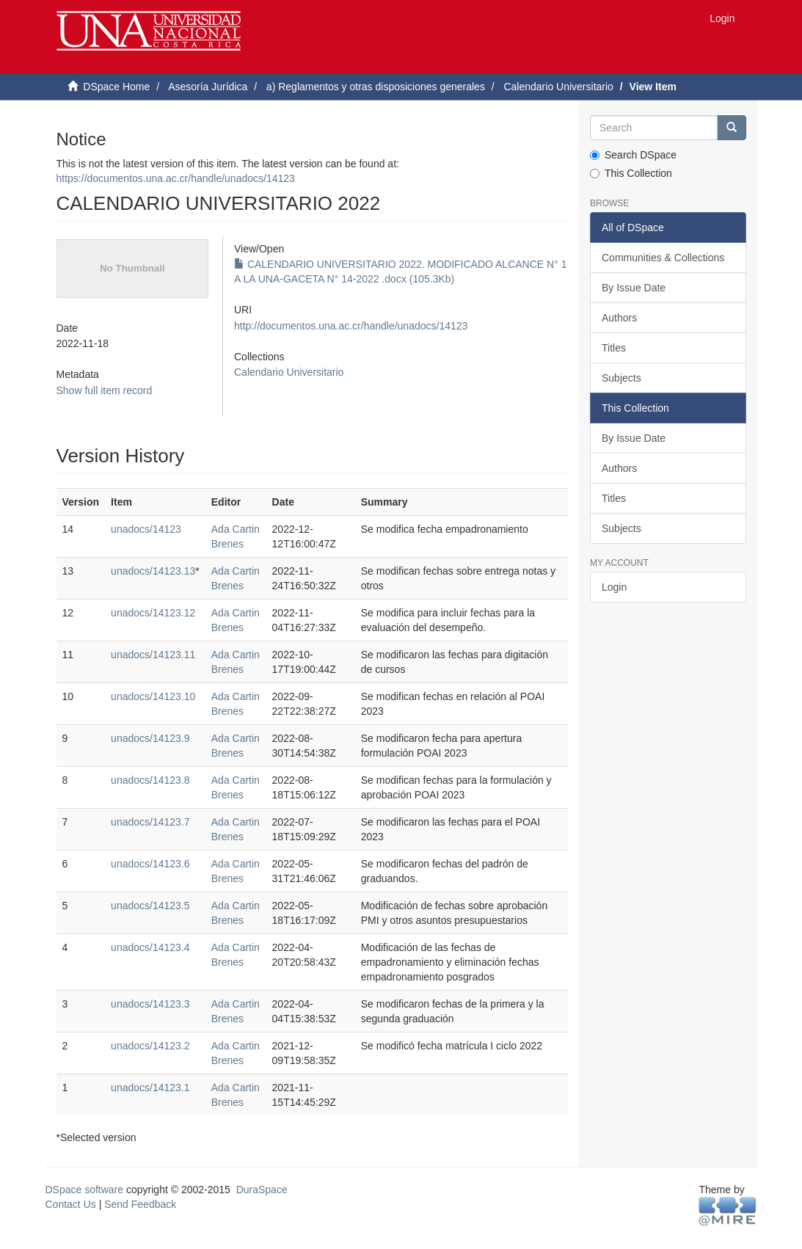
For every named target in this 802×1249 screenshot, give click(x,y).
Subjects (621, 378)
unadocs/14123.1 (150, 1087)
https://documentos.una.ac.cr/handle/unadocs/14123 (175, 178)
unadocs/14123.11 (153, 654)
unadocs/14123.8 (150, 780)
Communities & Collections (663, 257)
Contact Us (70, 1204)
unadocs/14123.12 (153, 613)
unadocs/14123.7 (150, 822)
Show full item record (104, 390)
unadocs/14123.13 (153, 571)
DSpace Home (116, 86)
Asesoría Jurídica (207, 86)
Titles (614, 348)
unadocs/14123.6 (150, 864)
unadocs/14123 (146, 529)
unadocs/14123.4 (150, 947)
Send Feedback (140, 1204)
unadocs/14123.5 (150, 905)
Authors (619, 318)
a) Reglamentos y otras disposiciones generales (375, 86)
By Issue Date (634, 288)
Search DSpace (633, 155)
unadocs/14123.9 (150, 738)
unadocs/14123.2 (150, 1046)
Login (614, 587)
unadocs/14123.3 (150, 1004)
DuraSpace (262, 1189)
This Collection (631, 173)
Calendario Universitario (558, 86)
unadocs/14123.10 (153, 696)
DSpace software (84, 1189)
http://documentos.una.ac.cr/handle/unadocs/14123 (350, 326)
